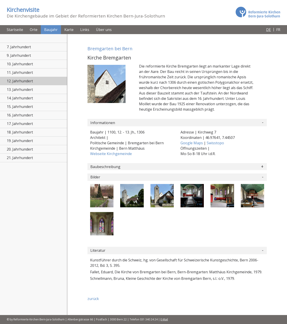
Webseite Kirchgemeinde (111, 153)
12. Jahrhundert (20, 81)
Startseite (15, 29)
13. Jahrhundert (20, 89)
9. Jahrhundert (19, 55)
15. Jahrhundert (20, 106)
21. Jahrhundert (20, 157)
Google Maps (192, 142)
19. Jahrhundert (20, 140)
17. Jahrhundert (20, 123)
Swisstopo (215, 142)
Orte (33, 29)
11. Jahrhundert (20, 72)
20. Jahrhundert (20, 149)
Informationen (102, 122)
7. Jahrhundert (19, 46)
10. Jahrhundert (20, 63)
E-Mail (164, 319)
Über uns (104, 29)
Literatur (97, 250)
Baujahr (51, 29)
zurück (93, 298)
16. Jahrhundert (20, 115)
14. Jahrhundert (20, 98)
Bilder (95, 177)
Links (84, 29)
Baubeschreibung (105, 166)
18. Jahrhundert (20, 132)
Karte (69, 29)
